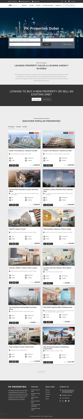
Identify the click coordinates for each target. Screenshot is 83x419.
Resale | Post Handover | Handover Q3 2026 (23, 151)
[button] (58, 40)
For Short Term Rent (48, 5)
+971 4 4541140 (13, 1)
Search (46, 44)
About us (47, 390)
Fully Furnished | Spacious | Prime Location (57, 229)
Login (74, 1)
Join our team (36, 1)
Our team (47, 392)
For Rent (38, 5)
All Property (11, 127)
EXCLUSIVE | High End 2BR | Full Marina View (57, 307)
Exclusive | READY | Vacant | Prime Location (23, 268)
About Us (24, 5)
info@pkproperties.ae (25, 1)
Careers (47, 396)
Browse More (41, 372)
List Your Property (68, 5)
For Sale (31, 5)
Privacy (47, 398)
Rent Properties (36, 99)
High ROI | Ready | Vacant (17, 229)
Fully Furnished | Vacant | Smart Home (21, 347)
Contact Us (58, 5)
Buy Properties (46, 99)
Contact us (47, 394)
